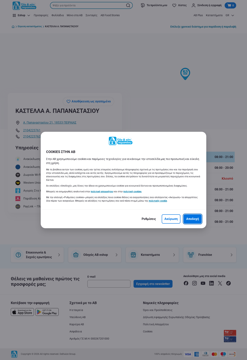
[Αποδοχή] (193, 219)
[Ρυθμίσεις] (149, 219)
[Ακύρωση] (171, 219)
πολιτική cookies (132, 191)
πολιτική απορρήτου (102, 191)
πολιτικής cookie (158, 200)
